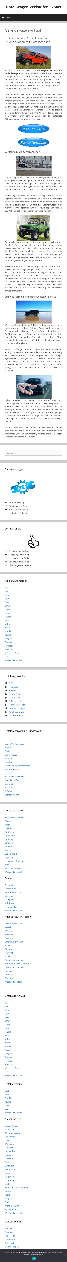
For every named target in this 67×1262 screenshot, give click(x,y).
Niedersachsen (12, 769)
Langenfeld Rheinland (15, 861)
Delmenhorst (11, 1151)
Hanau (8, 945)
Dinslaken (9, 842)
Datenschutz (10, 1239)
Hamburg (9, 762)
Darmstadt (10, 938)
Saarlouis (9, 896)
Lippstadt (9, 857)
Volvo (7, 624)
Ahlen (7, 824)
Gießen (8, 949)
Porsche (8, 649)
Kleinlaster (14, 686)
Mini (7, 595)
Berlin (7, 751)
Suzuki (8, 631)
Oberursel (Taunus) (14, 967)
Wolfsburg (9, 1144)
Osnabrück (10, 1136)
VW (6, 656)
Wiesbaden (10, 934)
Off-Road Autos (16, 701)
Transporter (10, 1243)
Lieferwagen (14, 697)
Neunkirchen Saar (13, 892)
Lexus (7, 609)
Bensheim (9, 978)
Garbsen (9, 1158)
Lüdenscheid (11, 853)
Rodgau (8, 970)
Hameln (8, 1173)
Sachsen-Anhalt (12, 794)
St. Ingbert (9, 899)
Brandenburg (11, 754)
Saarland (9, 784)
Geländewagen (12, 1246)
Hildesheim (10, 1169)
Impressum (10, 1235)
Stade (7, 1202)
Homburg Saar (11, 907)
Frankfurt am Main (13, 923)
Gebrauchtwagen (17, 708)
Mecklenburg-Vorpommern (17, 765)
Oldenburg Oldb (12, 1133)
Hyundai (9, 645)
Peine (7, 1194)
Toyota (8, 634)
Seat (7, 602)
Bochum (9, 828)
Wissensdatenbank (13, 660)
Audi (7, 587)
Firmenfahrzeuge (17, 704)
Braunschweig (11, 1125)
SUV (11, 683)
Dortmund (10, 832)
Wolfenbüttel (11, 1209)
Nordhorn (9, 1191)
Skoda (7, 620)
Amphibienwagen (17, 711)
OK (34, 1258)
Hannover (9, 1129)
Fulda (7, 956)
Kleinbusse (14, 690)
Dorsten (8, 846)
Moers (8, 850)
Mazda (8, 616)
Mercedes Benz (12, 653)
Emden (8, 1155)
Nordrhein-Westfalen (15, 776)
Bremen (8, 758)
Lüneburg (9, 1180)
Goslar (8, 1162)
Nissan (8, 627)
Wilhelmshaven (12, 1205)
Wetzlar (8, 931)
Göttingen (9, 1165)
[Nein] (64, 1255)
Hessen (8, 773)
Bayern (8, 747)
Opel (7, 598)
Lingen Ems (10, 1176)
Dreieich (9, 974)
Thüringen (9, 791)
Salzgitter (9, 1198)
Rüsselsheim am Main (15, 960)
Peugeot (9, 638)
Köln (7, 864)
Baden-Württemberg (14, 744)
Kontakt (8, 1228)
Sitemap (8, 1232)
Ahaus (8, 821)
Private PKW (14, 694)
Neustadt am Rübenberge (17, 1187)
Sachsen (8, 787)
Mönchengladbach (13, 868)
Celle (7, 1140)
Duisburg (9, 839)
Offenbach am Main (14, 941)
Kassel (8, 927)
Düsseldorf (10, 835)
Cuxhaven (9, 1147)
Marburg (9, 952)
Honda (8, 613)
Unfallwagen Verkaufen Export (33, 6)
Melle (7, 1184)
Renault (8, 642)
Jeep (7, 591)
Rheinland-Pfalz (12, 780)
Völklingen (9, 903)
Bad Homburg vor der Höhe (18, 963)
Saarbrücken (11, 888)
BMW (7, 605)
